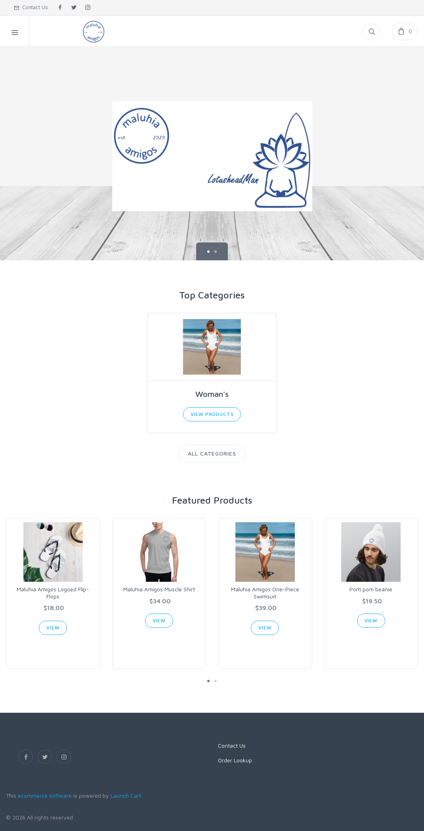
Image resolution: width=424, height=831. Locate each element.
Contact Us (31, 7)
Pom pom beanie (371, 589)
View (52, 628)
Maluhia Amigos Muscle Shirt (159, 589)
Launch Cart (126, 795)
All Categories (212, 453)
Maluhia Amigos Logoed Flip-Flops (53, 593)
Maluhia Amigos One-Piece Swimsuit (265, 593)
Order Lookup (235, 760)
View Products (212, 414)
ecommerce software (45, 795)
